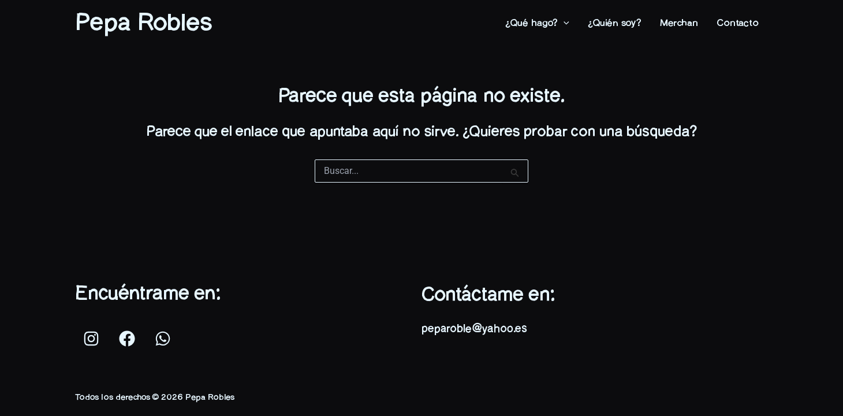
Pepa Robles (143, 23)
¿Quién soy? (614, 23)
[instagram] (93, 338)
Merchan (679, 23)
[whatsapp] (164, 338)
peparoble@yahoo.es (474, 329)
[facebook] (128, 338)
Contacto (738, 23)
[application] (563, 23)
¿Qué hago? (537, 23)
